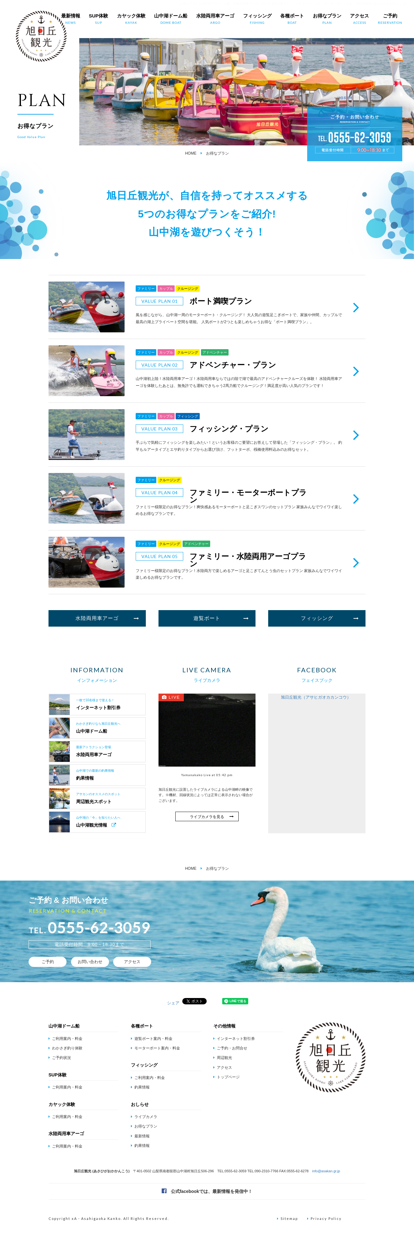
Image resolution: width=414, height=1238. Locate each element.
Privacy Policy (324, 1218)
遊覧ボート (221, 618)
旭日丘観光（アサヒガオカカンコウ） (316, 697)
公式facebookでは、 (207, 1191)
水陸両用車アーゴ (215, 19)
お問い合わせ (90, 961)
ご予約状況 (60, 1057)
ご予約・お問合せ (230, 1048)
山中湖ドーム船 (170, 19)
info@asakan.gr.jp (326, 1171)
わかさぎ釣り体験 (65, 1048)
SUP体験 (98, 19)
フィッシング (257, 19)
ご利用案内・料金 (65, 1038)
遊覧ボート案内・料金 (151, 1038)
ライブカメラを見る (212, 816)
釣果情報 (140, 1087)
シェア (173, 1003)
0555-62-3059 (99, 927)
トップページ (226, 1077)
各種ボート (292, 19)
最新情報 (70, 19)
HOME (191, 153)
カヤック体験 (131, 19)
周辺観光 (222, 1057)
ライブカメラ (144, 1117)
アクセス (359, 19)
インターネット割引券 (234, 1038)
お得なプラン (327, 19)
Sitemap (287, 1218)
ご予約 (390, 19)
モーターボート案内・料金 (155, 1048)
